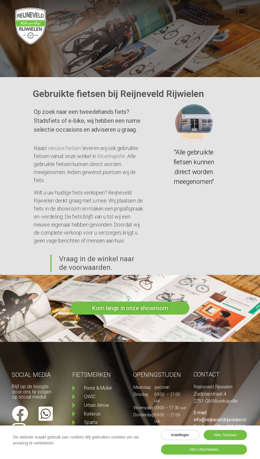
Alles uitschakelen (203, 450)
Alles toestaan (225, 436)
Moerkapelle (111, 156)
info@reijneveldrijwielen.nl (220, 420)
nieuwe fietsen (64, 148)
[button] (242, 9)
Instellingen (180, 436)
